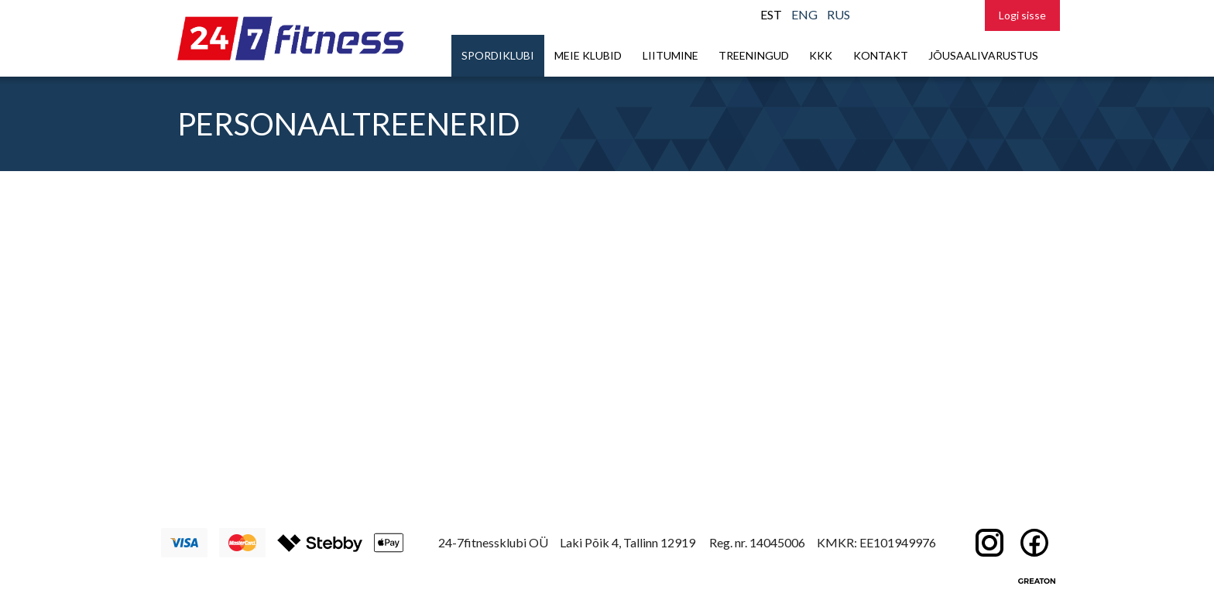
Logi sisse (1022, 15)
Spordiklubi (497, 55)
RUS (838, 14)
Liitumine (670, 55)
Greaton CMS (1036, 580)
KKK (820, 55)
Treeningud (753, 55)
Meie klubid (588, 55)
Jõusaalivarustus (983, 55)
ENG (804, 14)
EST (771, 14)
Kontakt (880, 55)
